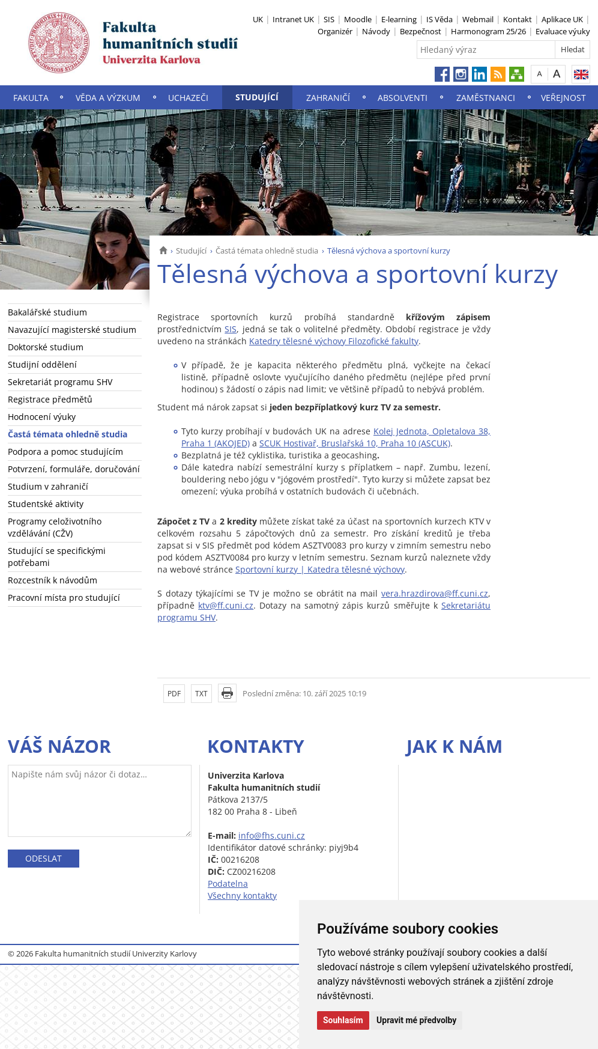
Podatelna (228, 883)
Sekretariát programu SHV (60, 382)
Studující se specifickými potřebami (57, 556)
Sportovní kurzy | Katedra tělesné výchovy (320, 569)
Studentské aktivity (45, 503)
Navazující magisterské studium (72, 329)
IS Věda (439, 19)
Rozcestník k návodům (52, 580)
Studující (257, 97)
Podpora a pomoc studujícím (65, 451)
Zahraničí (328, 97)
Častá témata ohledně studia (267, 250)
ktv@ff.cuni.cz (225, 605)
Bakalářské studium (47, 312)
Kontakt (517, 19)
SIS (329, 19)
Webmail (478, 19)
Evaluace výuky (563, 31)
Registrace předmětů (50, 399)
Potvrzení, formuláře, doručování (74, 469)
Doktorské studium (45, 347)
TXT (201, 694)
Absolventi (402, 97)
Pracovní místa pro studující (64, 597)
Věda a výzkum (108, 97)
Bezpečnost (420, 31)
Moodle (358, 19)
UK (258, 19)
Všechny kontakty (242, 895)
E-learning (399, 19)
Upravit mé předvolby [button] (416, 1020)
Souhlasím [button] (343, 1020)
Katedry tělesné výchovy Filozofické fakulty (333, 341)
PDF (174, 694)
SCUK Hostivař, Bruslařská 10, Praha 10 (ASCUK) (354, 443)
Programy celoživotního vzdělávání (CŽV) (54, 527)
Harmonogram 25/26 (488, 31)
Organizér (335, 31)
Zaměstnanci (485, 97)
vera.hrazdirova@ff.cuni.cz (434, 593)
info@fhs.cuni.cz (271, 835)
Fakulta (31, 97)
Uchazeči (188, 97)
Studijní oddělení (42, 364)
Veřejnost (563, 97)
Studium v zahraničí (48, 486)
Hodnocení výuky (42, 416)
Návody (376, 31)
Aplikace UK (562, 19)
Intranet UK (293, 19)
